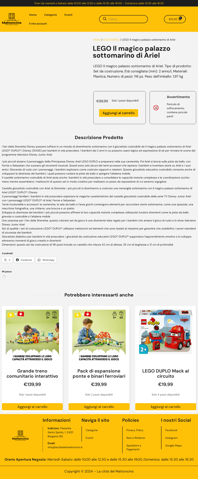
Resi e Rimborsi (135, 438)
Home (33, 14)
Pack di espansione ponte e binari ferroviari (99, 373)
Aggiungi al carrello (119, 113)
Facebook (171, 430)
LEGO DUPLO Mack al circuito (165, 373)
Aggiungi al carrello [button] (32, 406)
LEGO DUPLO (111, 39)
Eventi (68, 14)
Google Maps (173, 445)
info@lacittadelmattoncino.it (65, 447)
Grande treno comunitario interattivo (32, 373)
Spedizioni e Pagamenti (133, 447)
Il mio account (38, 23)
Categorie (50, 14)
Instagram (171, 438)
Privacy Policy (134, 430)
